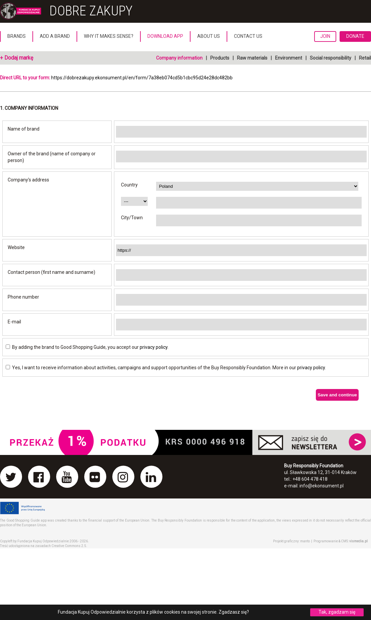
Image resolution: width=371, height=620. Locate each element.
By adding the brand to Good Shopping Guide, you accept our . (87, 347)
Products (219, 58)
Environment (288, 58)
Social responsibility (330, 58)
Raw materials (252, 58)
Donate (355, 36)
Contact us (248, 36)
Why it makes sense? (108, 36)
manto (305, 541)
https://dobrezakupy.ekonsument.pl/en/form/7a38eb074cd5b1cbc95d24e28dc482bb (142, 77)
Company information (179, 58)
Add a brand (55, 36)
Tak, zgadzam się (337, 612)
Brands (16, 36)
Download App (165, 36)
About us (208, 36)
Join (325, 36)
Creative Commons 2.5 (68, 546)
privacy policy (153, 347)
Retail (365, 58)
